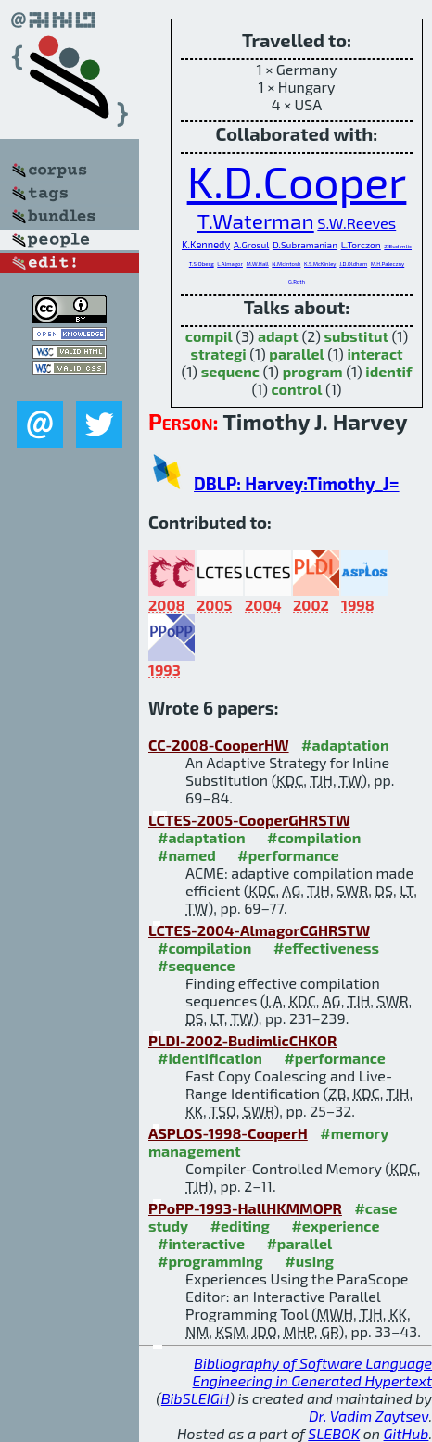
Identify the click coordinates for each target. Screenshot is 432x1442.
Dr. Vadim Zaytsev (368, 1415)
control (296, 389)
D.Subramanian (305, 244)
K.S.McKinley (320, 263)
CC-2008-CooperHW (218, 744)
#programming (210, 1261)
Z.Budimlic (398, 246)
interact (374, 353)
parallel (296, 353)
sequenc (230, 371)
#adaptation (345, 744)
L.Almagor (230, 263)
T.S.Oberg (201, 263)
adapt (278, 336)
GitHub (406, 1433)
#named (187, 855)
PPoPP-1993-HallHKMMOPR (245, 1208)
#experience (335, 1225)
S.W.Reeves (356, 223)
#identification (210, 1058)
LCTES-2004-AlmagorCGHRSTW (259, 930)
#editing (240, 1225)
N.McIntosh (286, 263)
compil (209, 336)
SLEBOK (334, 1433)
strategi (218, 353)
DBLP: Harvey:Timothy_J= (297, 483)
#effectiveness (326, 947)
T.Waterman (255, 221)
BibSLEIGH (195, 1398)
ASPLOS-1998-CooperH (228, 1133)
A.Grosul (252, 244)
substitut (356, 336)
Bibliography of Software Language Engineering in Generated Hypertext (312, 1371)
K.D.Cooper (297, 181)
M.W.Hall (258, 263)
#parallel (299, 1243)
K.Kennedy (206, 244)
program (313, 371)
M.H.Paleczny (388, 263)
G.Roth (296, 281)
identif (388, 371)
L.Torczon (361, 244)
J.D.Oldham (353, 263)
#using (309, 1261)
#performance (287, 855)
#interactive (201, 1243)
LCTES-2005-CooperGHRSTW (249, 820)
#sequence (196, 965)
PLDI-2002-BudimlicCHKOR (242, 1040)
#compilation (314, 837)
